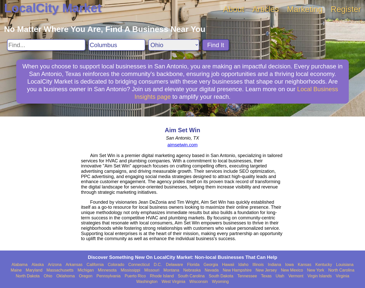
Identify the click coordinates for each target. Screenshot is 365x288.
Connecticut (139, 264)
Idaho (243, 264)
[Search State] (173, 45)
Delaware (174, 264)
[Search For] (46, 45)
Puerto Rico (135, 276)
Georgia (211, 264)
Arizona (55, 264)
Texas (266, 276)
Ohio (48, 276)
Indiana (274, 264)
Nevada (212, 270)
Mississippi (130, 270)
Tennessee (247, 276)
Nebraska (191, 270)
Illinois (258, 264)
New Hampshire (237, 270)
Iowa (289, 264)
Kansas (304, 264)
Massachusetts (60, 270)
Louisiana (345, 264)
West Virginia (173, 281)
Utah (280, 276)
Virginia (342, 276)
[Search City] (116, 45)
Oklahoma (65, 276)
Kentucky (323, 264)
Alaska (38, 264)
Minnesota (107, 270)
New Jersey (266, 270)
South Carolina (191, 276)
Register (346, 9)
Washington (146, 281)
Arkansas (74, 264)
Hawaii (228, 264)
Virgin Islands (319, 276)
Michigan (86, 270)
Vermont (295, 276)
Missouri (151, 270)
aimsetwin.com (182, 144)
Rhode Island (162, 276)
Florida (193, 264)
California (95, 264)
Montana (171, 270)
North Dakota (28, 276)
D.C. (158, 264)
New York (315, 270)
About (233, 9)
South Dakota (221, 276)
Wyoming (220, 281)
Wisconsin (198, 281)
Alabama (19, 264)
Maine (16, 270)
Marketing (305, 9)
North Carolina (341, 270)
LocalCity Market (52, 8)
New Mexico (292, 270)
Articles (265, 9)
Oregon (85, 276)
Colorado (116, 264)
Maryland (34, 270)
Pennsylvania (109, 276)
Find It (215, 45)
